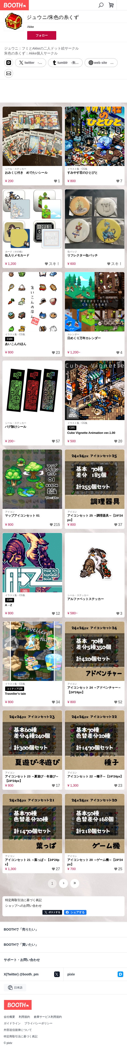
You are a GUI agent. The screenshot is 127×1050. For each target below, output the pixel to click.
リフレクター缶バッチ (82, 255)
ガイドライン (12, 1023)
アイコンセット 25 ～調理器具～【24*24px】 (95, 518)
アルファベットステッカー (85, 599)
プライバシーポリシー (38, 1023)
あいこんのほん (15, 344)
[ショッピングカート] (111, 5)
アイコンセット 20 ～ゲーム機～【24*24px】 (95, 862)
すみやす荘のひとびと (82, 172)
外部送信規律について (18, 1029)
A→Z (8, 605)
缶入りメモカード (17, 255)
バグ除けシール (15, 426)
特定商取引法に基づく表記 (20, 1036)
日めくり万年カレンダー (84, 338)
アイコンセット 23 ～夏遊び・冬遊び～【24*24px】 (32, 779)
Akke (30, 27)
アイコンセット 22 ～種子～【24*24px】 (95, 776)
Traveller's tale (15, 693)
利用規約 (24, 1016)
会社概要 (9, 1016)
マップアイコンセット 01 (22, 515)
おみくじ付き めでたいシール (26, 172)
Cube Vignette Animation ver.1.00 (91, 433)
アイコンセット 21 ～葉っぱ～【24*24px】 (32, 862)
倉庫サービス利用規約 (48, 1016)
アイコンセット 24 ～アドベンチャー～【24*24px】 (94, 690)
